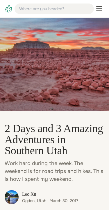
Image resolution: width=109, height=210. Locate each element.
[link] (8, 9)
